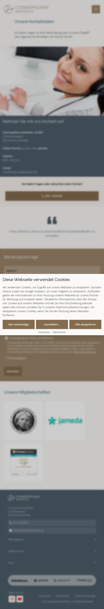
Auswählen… (52, 324)
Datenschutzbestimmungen (72, 307)
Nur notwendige (18, 324)
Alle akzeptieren (85, 324)
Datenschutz (59, 332)
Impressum (44, 332)
